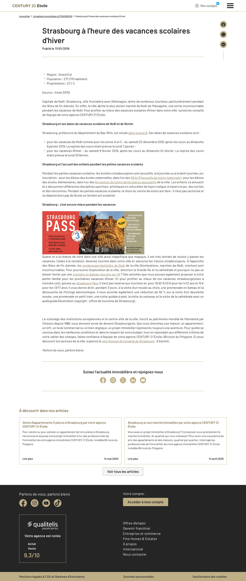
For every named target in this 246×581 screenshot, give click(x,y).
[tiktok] (58, 503)
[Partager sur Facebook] (223, 24)
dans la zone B (137, 133)
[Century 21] (29, 5)
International (133, 549)
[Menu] (230, 5)
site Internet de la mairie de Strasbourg (128, 341)
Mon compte (206, 5)
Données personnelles (138, 576)
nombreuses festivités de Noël (103, 265)
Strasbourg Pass (87, 283)
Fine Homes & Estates (140, 539)
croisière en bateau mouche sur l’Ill (96, 274)
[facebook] (23, 503)
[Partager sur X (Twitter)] (223, 34)
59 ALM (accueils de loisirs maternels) (156, 177)
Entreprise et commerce (142, 533)
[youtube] (46, 503)
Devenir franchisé (136, 528)
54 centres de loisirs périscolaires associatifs (125, 182)
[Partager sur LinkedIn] (223, 44)
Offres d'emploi (134, 523)
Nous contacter (135, 554)
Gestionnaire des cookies (210, 576)
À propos (130, 544)
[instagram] (34, 503)
